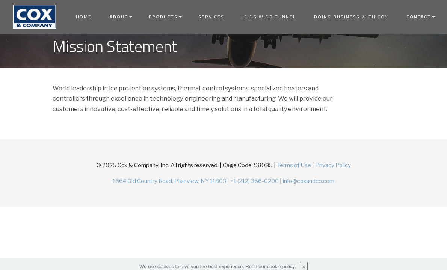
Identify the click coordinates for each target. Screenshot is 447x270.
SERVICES (211, 17)
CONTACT (418, 17)
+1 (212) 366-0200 (254, 180)
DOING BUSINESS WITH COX (351, 17)
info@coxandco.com (308, 180)
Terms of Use (294, 165)
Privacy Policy (333, 165)
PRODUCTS (163, 17)
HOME (84, 17)
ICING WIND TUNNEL (269, 17)
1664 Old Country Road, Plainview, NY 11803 (169, 180)
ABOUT (119, 17)
